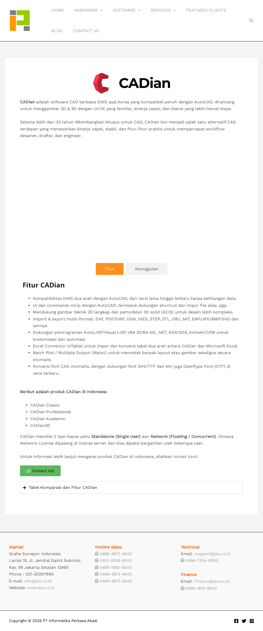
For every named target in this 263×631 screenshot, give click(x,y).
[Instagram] (251, 621)
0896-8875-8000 (117, 581)
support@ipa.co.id (213, 553)
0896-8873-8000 (117, 574)
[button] (97, 10)
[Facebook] (236, 621)
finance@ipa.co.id (213, 581)
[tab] (110, 269)
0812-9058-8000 (116, 560)
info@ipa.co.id (38, 581)
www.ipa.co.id (40, 587)
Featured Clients (197, 10)
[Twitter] (244, 621)
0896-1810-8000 (202, 588)
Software (122, 10)
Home (56, 10)
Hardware (85, 10)
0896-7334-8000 (203, 560)
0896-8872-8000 (117, 553)
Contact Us (83, 30)
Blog (56, 30)
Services (156, 10)
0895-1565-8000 (116, 567)
